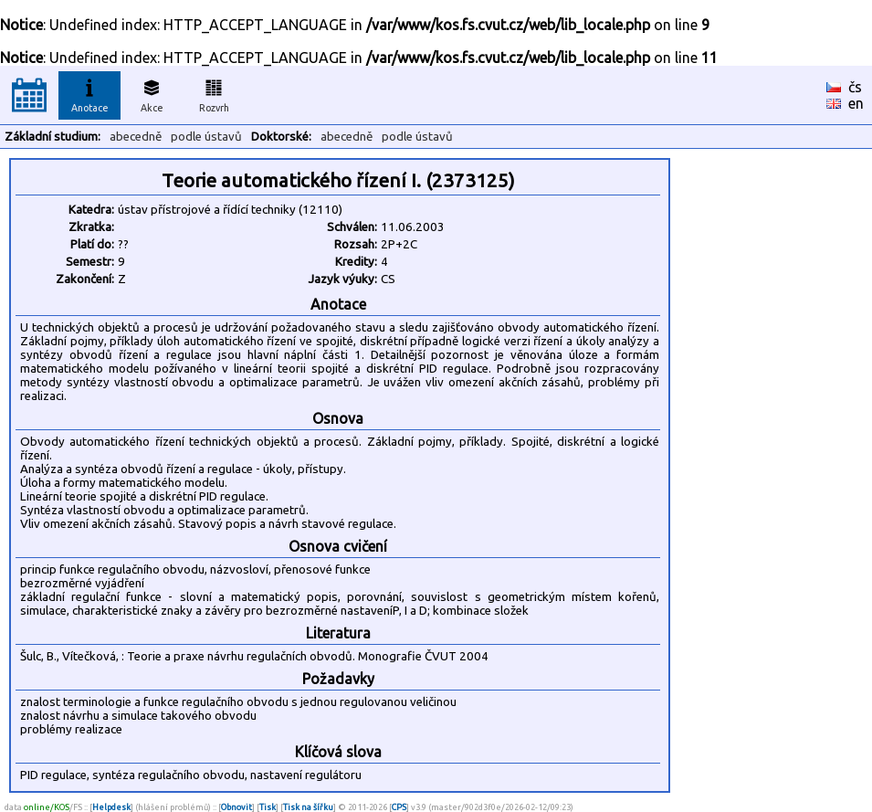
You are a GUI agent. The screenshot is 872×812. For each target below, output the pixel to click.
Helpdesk (111, 807)
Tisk (267, 807)
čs (855, 87)
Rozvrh (214, 93)
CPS (399, 807)
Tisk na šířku (308, 807)
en (856, 103)
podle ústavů (206, 136)
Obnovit (236, 807)
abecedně (136, 136)
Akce (151, 93)
